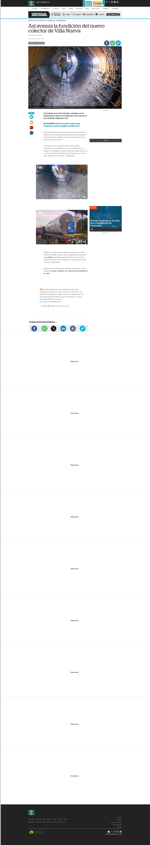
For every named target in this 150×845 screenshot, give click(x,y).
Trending (106, 8)
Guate (64, 8)
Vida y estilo (95, 8)
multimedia (115, 8)
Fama (87, 8)
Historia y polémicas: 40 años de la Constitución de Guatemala (105, 223)
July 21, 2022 (64, 306)
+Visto (106, 140)
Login (38, 2)
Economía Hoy (45, 8)
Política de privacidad (116, 822)
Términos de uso (117, 825)
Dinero (71, 8)
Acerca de (119, 820)
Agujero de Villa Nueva (36, 43)
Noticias (56, 8)
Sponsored (62, 822)
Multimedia (54, 822)
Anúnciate (119, 817)
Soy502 (34, 8)
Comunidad (61, 20)
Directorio (119, 827)
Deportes (79, 8)
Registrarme (45, 2)
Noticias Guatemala (37, 20)
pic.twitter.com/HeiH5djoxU (50, 302)
